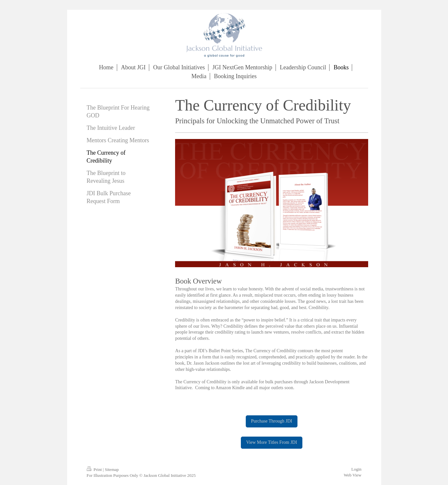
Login (356, 469)
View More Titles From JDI (271, 442)
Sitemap (112, 469)
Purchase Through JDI (271, 421)
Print (95, 469)
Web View (353, 475)
